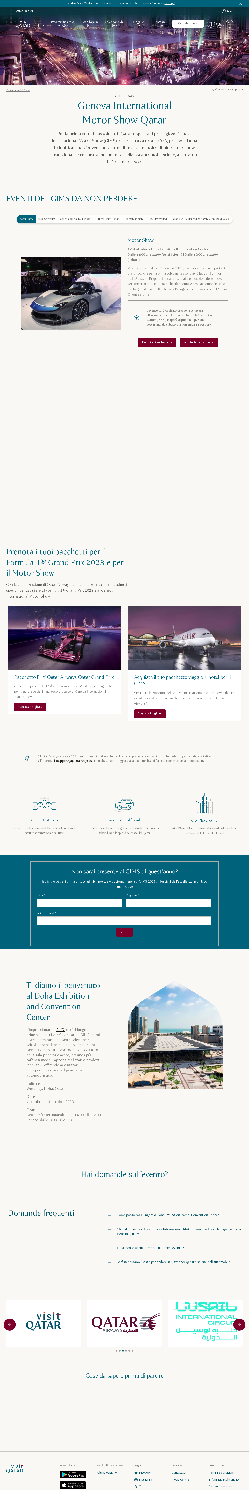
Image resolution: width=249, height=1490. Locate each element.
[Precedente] (10, 1325)
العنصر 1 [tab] (116, 1351)
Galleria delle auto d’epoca (75, 219)
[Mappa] (211, 24)
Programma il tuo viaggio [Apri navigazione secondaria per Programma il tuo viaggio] (62, 23)
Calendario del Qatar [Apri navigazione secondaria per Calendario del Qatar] (114, 23)
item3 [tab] (132, 1351)
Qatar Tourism (24, 11)
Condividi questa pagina (227, 89)
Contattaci (179, 1473)
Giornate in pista (134, 219)
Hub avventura (46, 219)
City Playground (158, 219)
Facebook (142, 1473)
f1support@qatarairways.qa (73, 761)
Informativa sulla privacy (224, 1480)
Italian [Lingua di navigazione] (227, 11)
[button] (174, 1215)
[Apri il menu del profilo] (220, 24)
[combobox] (229, 24)
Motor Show (26, 219)
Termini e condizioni (221, 1473)
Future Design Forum (107, 219)
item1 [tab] (120, 1351)
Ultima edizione (107, 1473)
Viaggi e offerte (138, 23)
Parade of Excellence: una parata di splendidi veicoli (201, 219)
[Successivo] (239, 1325)
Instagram (143, 1480)
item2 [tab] (129, 1351)
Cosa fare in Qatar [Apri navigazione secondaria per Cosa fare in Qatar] (89, 23)
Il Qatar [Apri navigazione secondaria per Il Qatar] (40, 23)
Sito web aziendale (221, 1487)
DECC (60, 1030)
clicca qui (170, 3)
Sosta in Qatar (159, 23)
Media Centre (180, 1480)
